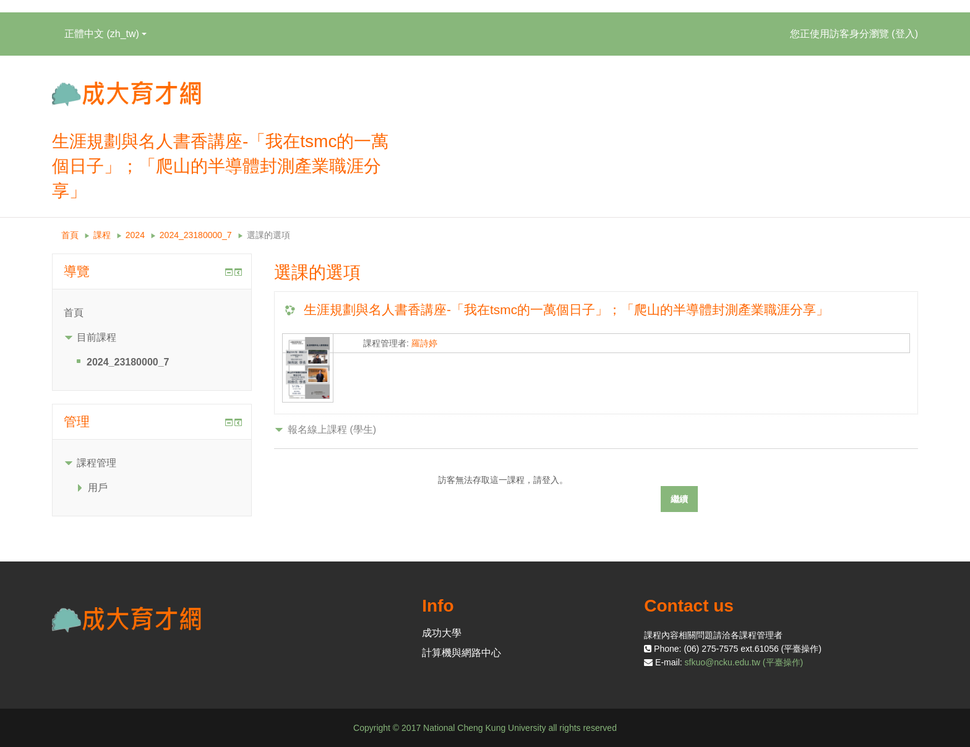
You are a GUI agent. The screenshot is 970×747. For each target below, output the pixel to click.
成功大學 (441, 633)
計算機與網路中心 (461, 652)
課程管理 (96, 463)
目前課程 (96, 337)
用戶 (98, 487)
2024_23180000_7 (196, 235)
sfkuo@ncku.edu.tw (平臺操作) (744, 662)
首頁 (70, 235)
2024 (135, 235)
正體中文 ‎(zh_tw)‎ (105, 33)
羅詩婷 (424, 343)
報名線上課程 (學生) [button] (332, 429)
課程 (102, 235)
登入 (905, 33)
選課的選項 (268, 235)
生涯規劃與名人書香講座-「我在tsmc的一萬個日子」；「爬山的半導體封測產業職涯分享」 (566, 309)
